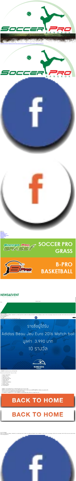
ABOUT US (2, 43)
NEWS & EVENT (32, 43)
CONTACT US (41, 43)
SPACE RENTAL (18, 43)
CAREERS (37, 43)
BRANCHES (6, 43)
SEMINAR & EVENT (12, 43)
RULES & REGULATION (25, 43)
